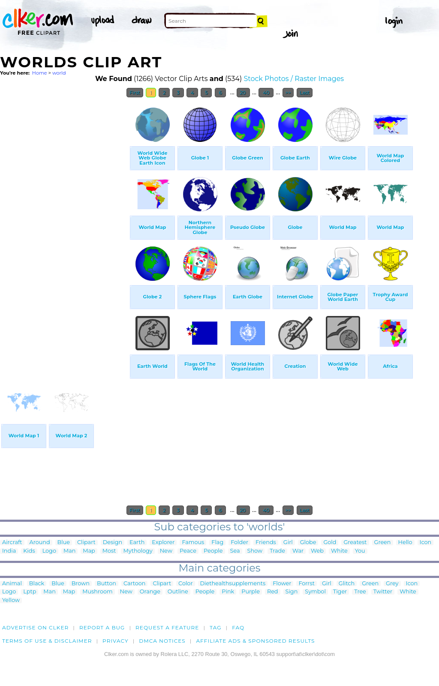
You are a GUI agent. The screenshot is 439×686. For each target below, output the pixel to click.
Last (305, 93)
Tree (360, 592)
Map (89, 551)
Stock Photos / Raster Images (294, 79)
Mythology (137, 551)
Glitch (347, 584)
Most (109, 551)
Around (40, 542)
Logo (49, 551)
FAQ (238, 627)
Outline (178, 592)
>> (288, 93)
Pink (228, 592)
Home (39, 73)
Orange (150, 592)
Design (112, 542)
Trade (277, 551)
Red (272, 592)
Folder (239, 542)
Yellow (11, 600)
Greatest (355, 542)
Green (382, 542)
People (213, 551)
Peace (188, 551)
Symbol (315, 592)
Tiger (340, 592)
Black (36, 584)
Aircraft (12, 542)
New (166, 551)
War (298, 551)
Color (185, 584)
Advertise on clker (35, 627)
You (360, 551)
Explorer (163, 542)
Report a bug (102, 627)
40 (266, 93)
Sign (292, 592)
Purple (250, 592)
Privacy (115, 641)
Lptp (29, 592)
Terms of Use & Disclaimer (47, 641)
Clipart (86, 542)
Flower (282, 584)
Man (69, 551)
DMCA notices (162, 641)
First (134, 93)
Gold (329, 542)
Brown (81, 584)
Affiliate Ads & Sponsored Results (255, 641)
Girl (288, 542)
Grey (392, 584)
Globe (308, 542)
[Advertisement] (64, 230)
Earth (136, 542)
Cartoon (134, 584)
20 (243, 93)
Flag (217, 542)
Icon (426, 542)
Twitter (382, 592)
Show (255, 551)
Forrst (306, 584)
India (9, 551)
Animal (12, 584)
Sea (235, 551)
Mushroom (97, 592)
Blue (63, 542)
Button (106, 584)
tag (215, 627)
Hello (405, 542)
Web (317, 551)
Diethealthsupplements (233, 584)
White (339, 551)
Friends (266, 542)
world (59, 73)
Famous (193, 542)
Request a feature (167, 627)
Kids (29, 551)
